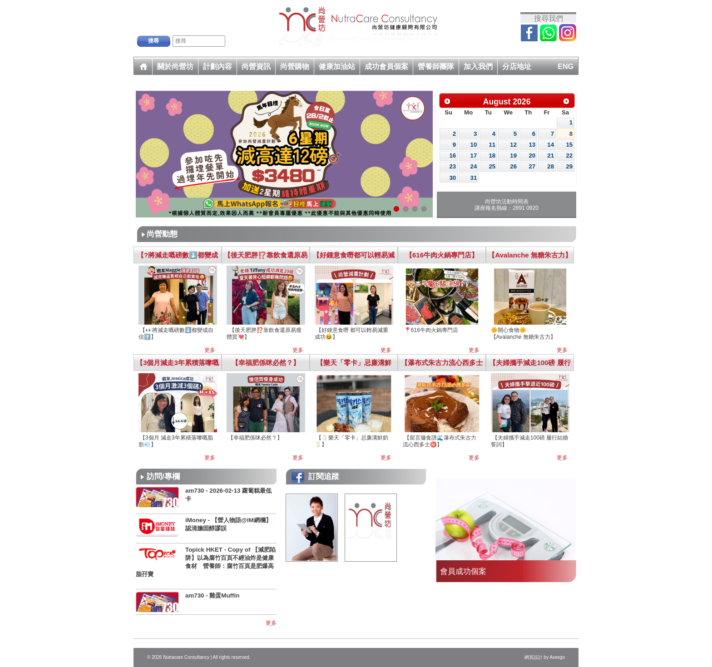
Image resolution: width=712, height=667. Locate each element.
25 (492, 166)
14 (550, 144)
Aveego (557, 657)
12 (513, 144)
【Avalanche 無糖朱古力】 (530, 255)
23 (453, 166)
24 (473, 166)
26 (513, 166)
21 (550, 155)
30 (453, 177)
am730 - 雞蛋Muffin (212, 595)
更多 (209, 350)
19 (513, 155)
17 (473, 155)
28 (550, 166)
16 (453, 155)
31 (473, 177)
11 (492, 144)
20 (532, 155)
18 (492, 155)
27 (532, 166)
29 (569, 166)
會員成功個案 (463, 571)
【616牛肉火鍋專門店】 (441, 255)
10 (473, 144)
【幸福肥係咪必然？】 (266, 362)
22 (569, 155)
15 (569, 144)
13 (532, 144)
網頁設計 (533, 657)
